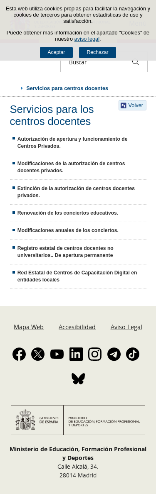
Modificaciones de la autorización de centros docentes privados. (71, 167)
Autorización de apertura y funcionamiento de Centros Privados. (72, 142)
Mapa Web (29, 327)
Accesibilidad (77, 327)
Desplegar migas (13, 88)
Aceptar (56, 52)
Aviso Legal (126, 327)
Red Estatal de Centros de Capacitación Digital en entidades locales (77, 276)
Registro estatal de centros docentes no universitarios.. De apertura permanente (65, 251)
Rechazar (98, 52)
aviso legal (86, 39)
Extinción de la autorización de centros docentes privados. (76, 192)
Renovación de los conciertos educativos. (68, 213)
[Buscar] (135, 62)
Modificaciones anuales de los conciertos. (68, 230)
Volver (136, 105)
